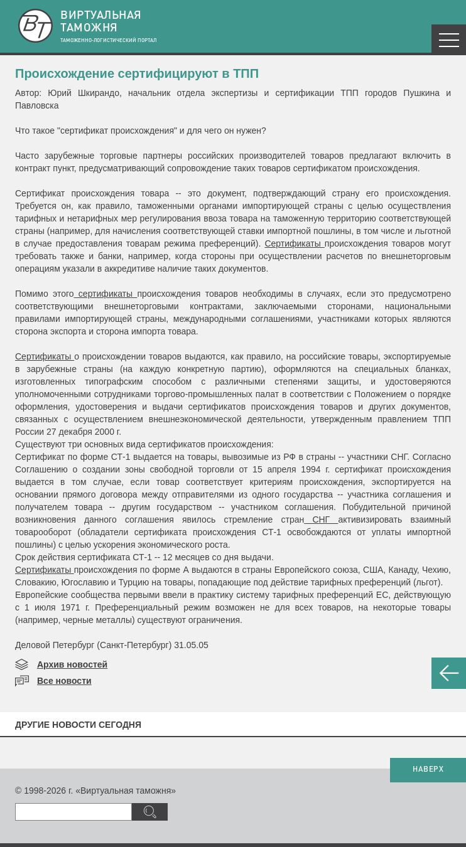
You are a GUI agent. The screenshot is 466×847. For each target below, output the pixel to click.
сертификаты (106, 294)
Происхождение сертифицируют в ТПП (137, 73)
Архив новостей (72, 664)
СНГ (321, 519)
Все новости (64, 681)
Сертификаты (294, 243)
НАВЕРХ (428, 770)
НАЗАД (448, 673)
